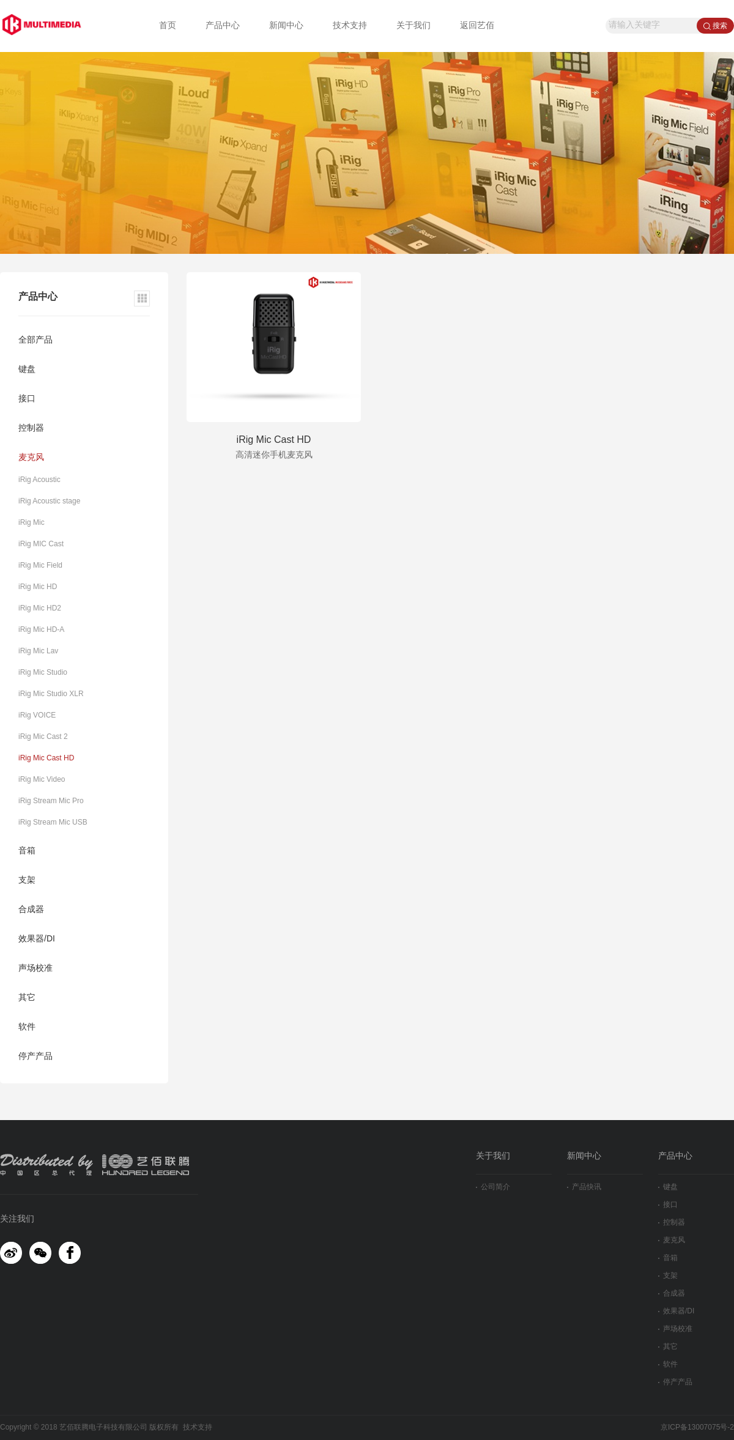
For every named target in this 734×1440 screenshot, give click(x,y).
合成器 (31, 910)
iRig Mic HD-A (41, 630)
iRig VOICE (37, 715)
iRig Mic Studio (42, 673)
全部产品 (35, 340)
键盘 (26, 369)
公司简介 (493, 1187)
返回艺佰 (477, 26)
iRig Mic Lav (38, 651)
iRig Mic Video (41, 780)
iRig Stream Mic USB (52, 822)
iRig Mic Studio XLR (51, 694)
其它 (26, 998)
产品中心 (223, 26)
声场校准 (35, 968)
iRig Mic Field (40, 566)
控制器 (31, 428)
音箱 (26, 851)
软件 (26, 1027)
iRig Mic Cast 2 (43, 737)
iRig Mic (31, 523)
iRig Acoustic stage (49, 501)
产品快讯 (584, 1187)
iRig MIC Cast (41, 544)
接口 (26, 399)
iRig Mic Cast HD (46, 758)
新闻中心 (286, 26)
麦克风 (31, 457)
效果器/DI (36, 939)
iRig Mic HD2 (39, 608)
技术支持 (350, 26)
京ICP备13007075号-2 (697, 1427)
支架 (26, 880)
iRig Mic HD (37, 587)
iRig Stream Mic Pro (51, 801)
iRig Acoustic (39, 480)
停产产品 (35, 1056)
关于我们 (413, 26)
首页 (167, 26)
